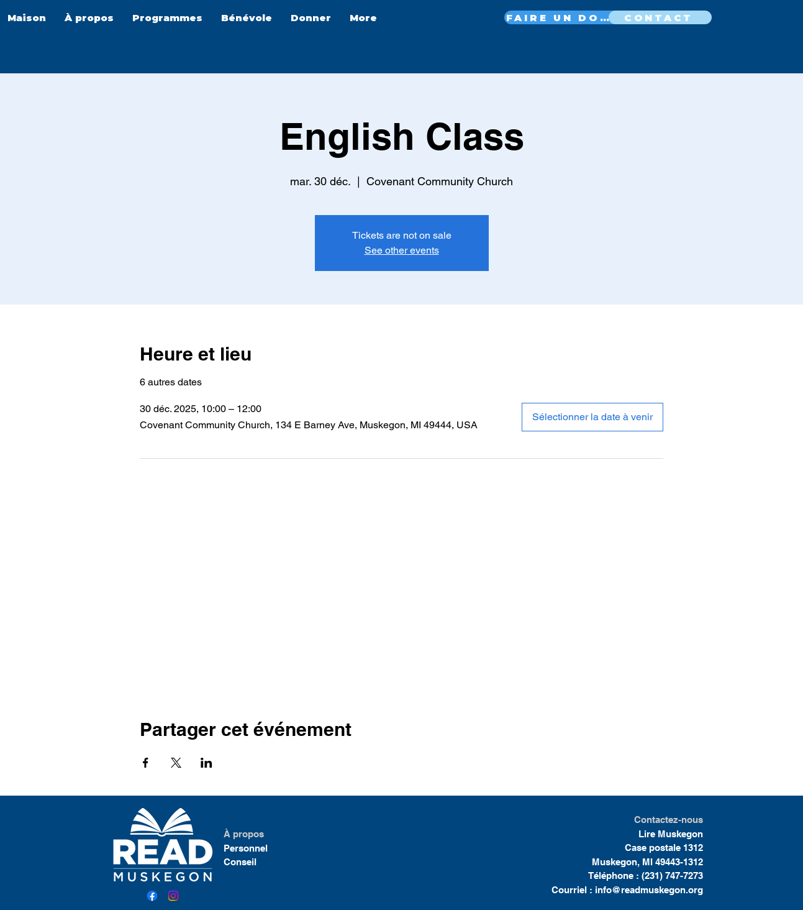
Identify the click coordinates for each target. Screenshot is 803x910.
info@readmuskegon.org (649, 890)
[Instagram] (173, 896)
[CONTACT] (660, 17)
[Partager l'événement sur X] (176, 763)
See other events (402, 250)
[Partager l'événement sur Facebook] (146, 763)
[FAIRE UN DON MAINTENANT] (562, 17)
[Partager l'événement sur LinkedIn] (206, 763)
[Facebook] (152, 896)
